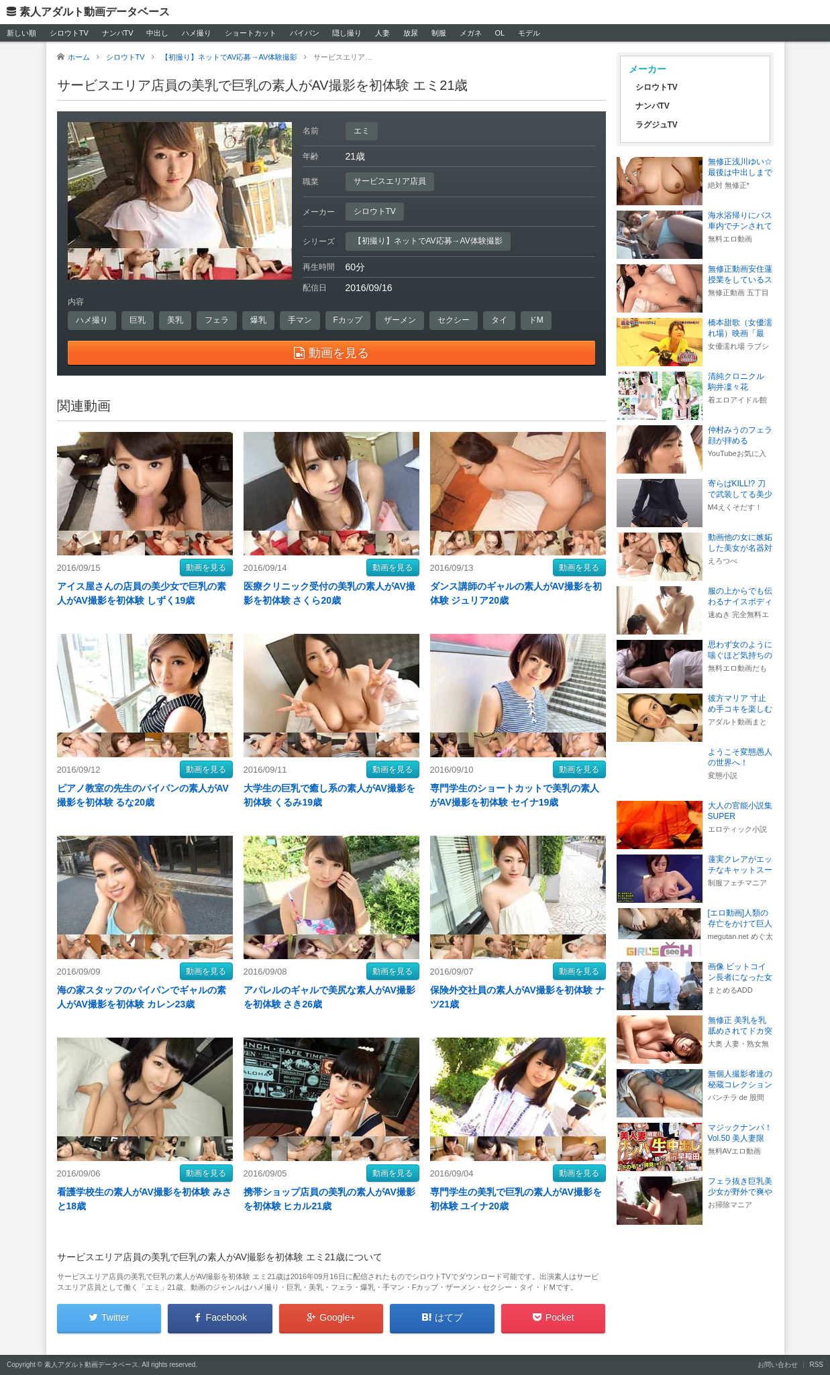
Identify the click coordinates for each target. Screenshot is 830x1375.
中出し (157, 33)
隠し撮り (347, 33)
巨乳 (137, 320)
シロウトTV (69, 33)
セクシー (453, 320)
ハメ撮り (196, 33)
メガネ (471, 33)
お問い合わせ (778, 1364)
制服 (438, 33)
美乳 (175, 320)
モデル (529, 33)
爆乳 (258, 320)
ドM (536, 320)
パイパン (304, 33)
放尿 (410, 33)
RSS (816, 1364)
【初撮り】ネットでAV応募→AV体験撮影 (428, 240)
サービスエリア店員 (390, 181)
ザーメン (400, 320)
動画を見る (206, 567)
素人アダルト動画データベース (94, 11)
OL (500, 33)
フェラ (217, 320)
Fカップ (347, 320)
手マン (300, 320)
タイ (499, 320)
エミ (362, 130)
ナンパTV (118, 33)
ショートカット (250, 33)
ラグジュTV (656, 124)
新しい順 (21, 33)
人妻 (382, 33)
